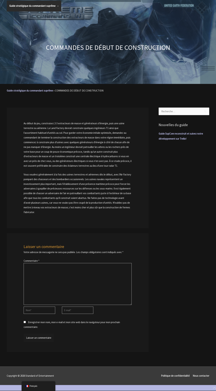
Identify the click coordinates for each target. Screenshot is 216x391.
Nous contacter (201, 375)
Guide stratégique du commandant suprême (30, 90)
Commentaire (31, 260)
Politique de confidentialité (175, 375)
